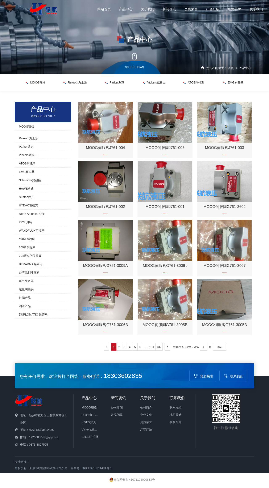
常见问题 (117, 414)
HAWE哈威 (26, 188)
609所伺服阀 (27, 247)
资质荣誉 (191, 9)
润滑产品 (25, 306)
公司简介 (146, 407)
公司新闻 (117, 407)
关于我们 (147, 9)
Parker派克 (114, 82)
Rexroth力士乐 (75, 82)
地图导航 (175, 414)
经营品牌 (234, 9)
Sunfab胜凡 (26, 197)
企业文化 (146, 414)
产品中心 (125, 9)
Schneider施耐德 (30, 180)
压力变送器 (26, 281)
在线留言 (175, 422)
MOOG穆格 (35, 82)
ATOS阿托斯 (193, 82)
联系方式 (175, 407)
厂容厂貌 (212, 9)
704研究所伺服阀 (30, 255)
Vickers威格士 (154, 82)
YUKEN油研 (27, 239)
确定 (219, 347)
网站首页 (104, 9)
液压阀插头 (26, 289)
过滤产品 (25, 297)
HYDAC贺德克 (28, 205)
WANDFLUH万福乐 (31, 230)
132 (159, 347)
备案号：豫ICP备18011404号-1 (91, 468)
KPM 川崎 (25, 222)
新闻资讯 (169, 9)
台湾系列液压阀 (29, 272)
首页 (231, 68)
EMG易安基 (233, 82)
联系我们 (256, 9)
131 (151, 347)
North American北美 (32, 213)
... (145, 347)
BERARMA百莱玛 (30, 264)
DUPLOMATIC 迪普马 (33, 314)
